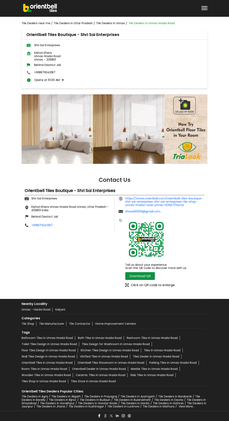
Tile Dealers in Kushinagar (86, 406)
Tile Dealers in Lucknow (123, 406)
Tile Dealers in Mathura (158, 406)
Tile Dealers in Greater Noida (97, 403)
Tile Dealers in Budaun (95, 400)
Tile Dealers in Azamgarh (137, 396)
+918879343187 (44, 72)
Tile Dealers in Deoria (168, 400)
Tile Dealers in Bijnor (62, 400)
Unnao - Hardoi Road (36, 310)
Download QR (140, 276)
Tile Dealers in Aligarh (66, 396)
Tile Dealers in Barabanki (175, 396)
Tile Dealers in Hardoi (135, 403)
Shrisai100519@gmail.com (142, 211)
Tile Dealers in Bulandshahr (132, 400)
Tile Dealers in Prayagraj (100, 396)
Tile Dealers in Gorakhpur (57, 403)
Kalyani (60, 310)
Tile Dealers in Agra (35, 396)
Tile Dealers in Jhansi (50, 406)
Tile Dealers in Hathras (168, 403)
